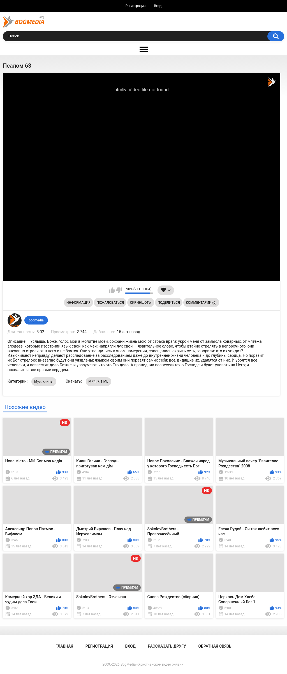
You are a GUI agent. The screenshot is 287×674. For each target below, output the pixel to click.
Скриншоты (141, 303)
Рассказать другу (167, 646)
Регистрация (136, 6)
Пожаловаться (110, 303)
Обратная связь (214, 646)
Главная (64, 646)
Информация (78, 303)
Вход (157, 6)
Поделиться (169, 303)
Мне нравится (112, 290)
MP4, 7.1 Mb (98, 381)
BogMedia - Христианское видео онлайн (152, 664)
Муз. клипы (44, 381)
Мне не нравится (119, 290)
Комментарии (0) (201, 303)
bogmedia (36, 320)
